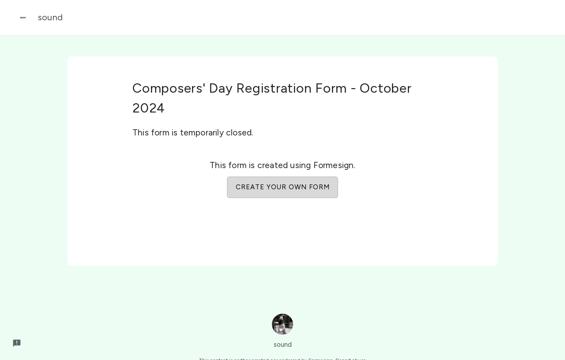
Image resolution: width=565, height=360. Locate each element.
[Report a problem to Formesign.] (17, 343)
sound (38, 18)
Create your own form (283, 187)
